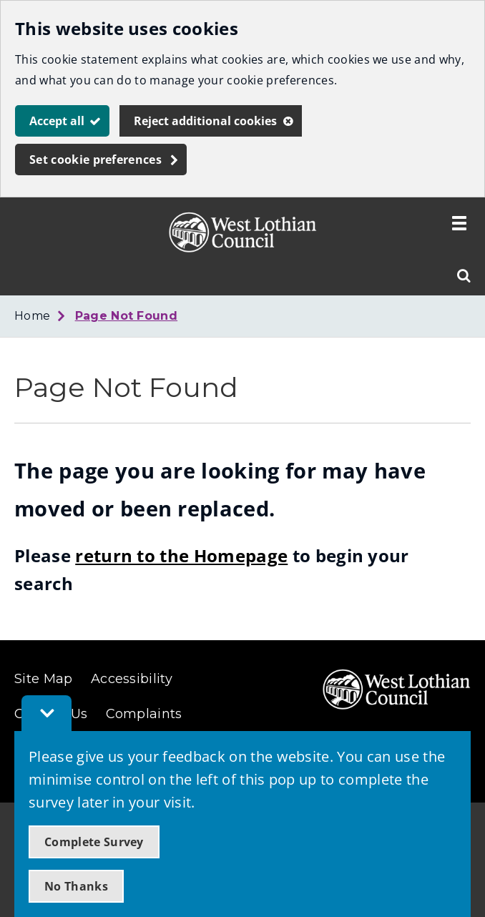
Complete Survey (94, 842)
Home (32, 316)
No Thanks (76, 886)
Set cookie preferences (95, 159)
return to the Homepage (181, 555)
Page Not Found (126, 316)
